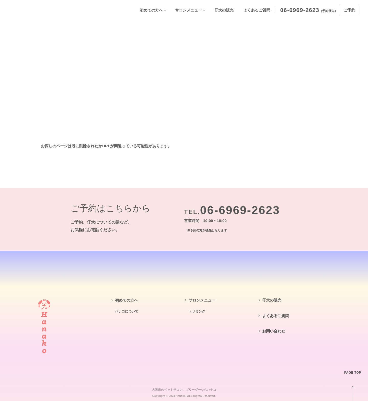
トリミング (197, 311)
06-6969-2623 (299, 10)
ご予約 (349, 10)
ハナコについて (126, 311)
